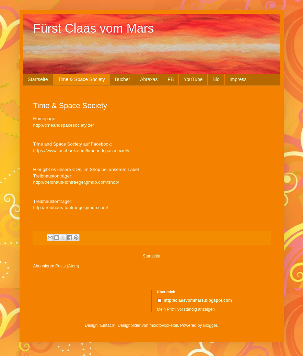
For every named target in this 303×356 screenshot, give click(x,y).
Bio (215, 79)
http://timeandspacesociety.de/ (63, 125)
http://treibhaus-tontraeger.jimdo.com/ (70, 207)
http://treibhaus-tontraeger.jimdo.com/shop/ (76, 182)
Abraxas (149, 79)
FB (171, 79)
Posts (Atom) (67, 266)
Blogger (210, 325)
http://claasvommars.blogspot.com (198, 300)
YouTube (193, 79)
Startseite (38, 79)
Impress (238, 79)
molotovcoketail (164, 325)
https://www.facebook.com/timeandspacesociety (81, 150)
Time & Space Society (81, 79)
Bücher (122, 79)
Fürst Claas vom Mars (93, 28)
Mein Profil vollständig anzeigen (186, 309)
